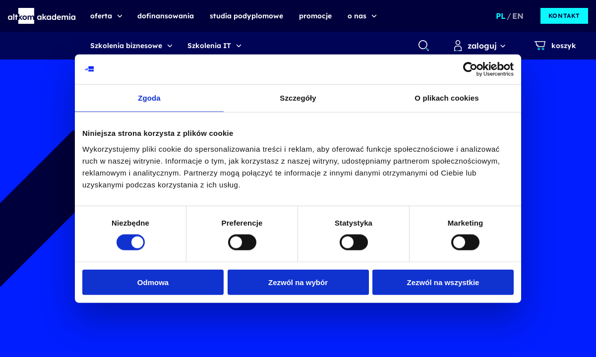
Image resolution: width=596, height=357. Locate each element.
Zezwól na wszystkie (443, 282)
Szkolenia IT (209, 45)
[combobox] (423, 46)
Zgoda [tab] (149, 98)
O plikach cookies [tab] (446, 98)
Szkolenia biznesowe (126, 45)
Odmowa (153, 282)
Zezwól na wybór (298, 282)
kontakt (564, 15)
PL (501, 16)
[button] (42, 16)
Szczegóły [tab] (298, 98)
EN (518, 16)
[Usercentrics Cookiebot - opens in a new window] (470, 69)
